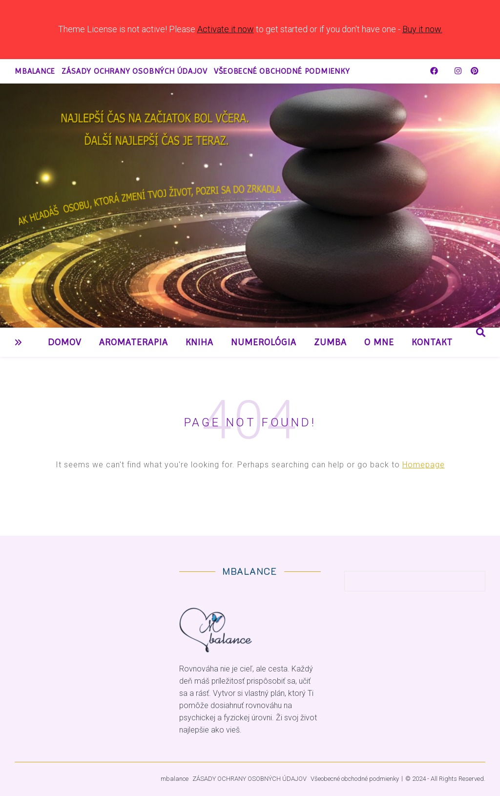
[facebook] (435, 71)
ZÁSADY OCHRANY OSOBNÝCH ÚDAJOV (134, 71)
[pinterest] (475, 71)
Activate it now (225, 29)
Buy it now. (422, 29)
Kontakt (432, 342)
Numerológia (263, 342)
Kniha (199, 342)
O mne (379, 342)
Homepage (423, 464)
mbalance (35, 71)
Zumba (330, 342)
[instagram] (459, 71)
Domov (65, 342)
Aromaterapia (133, 342)
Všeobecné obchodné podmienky (282, 71)
